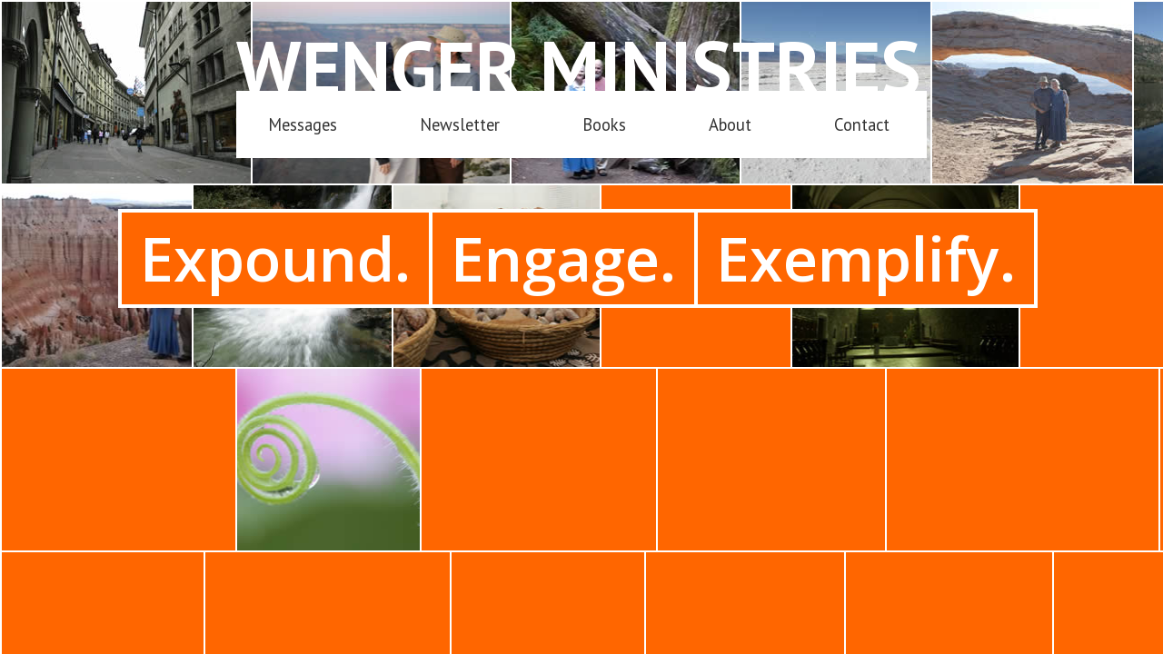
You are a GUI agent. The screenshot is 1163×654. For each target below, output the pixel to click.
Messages (302, 124)
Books (604, 124)
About (730, 124)
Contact (862, 124)
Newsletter (460, 124)
